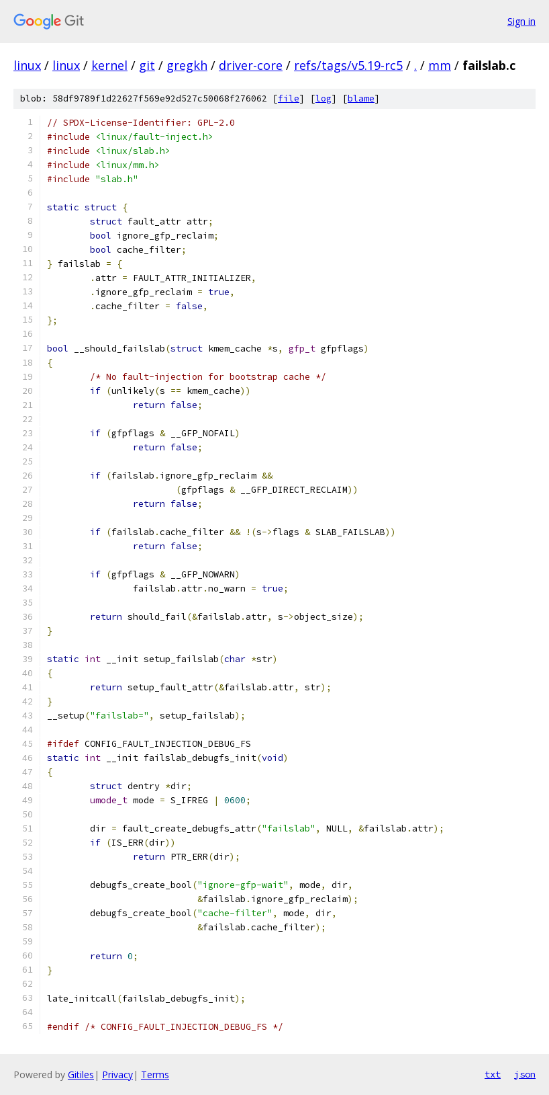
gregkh (186, 65)
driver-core (251, 65)
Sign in (521, 21)
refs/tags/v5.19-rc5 (348, 65)
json (525, 1074)
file (288, 98)
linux (27, 65)
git (147, 65)
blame (361, 98)
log (323, 98)
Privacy (117, 1074)
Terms (155, 1074)
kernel (109, 65)
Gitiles (81, 1074)
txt (493, 1074)
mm (439, 65)
